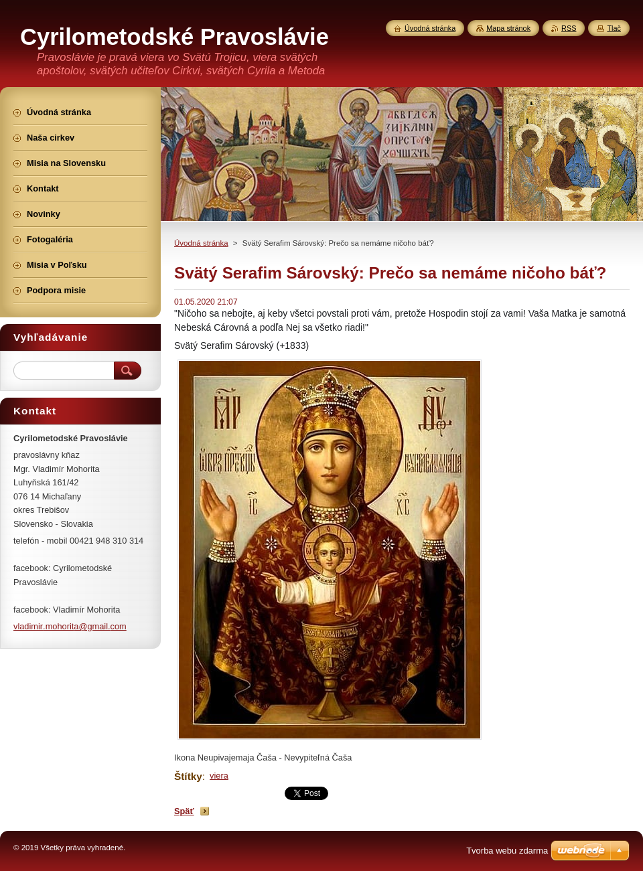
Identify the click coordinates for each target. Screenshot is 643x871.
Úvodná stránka (201, 243)
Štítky (188, 776)
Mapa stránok (508, 28)
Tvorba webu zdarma (507, 851)
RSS (568, 28)
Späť (184, 811)
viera (219, 776)
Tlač (614, 28)
